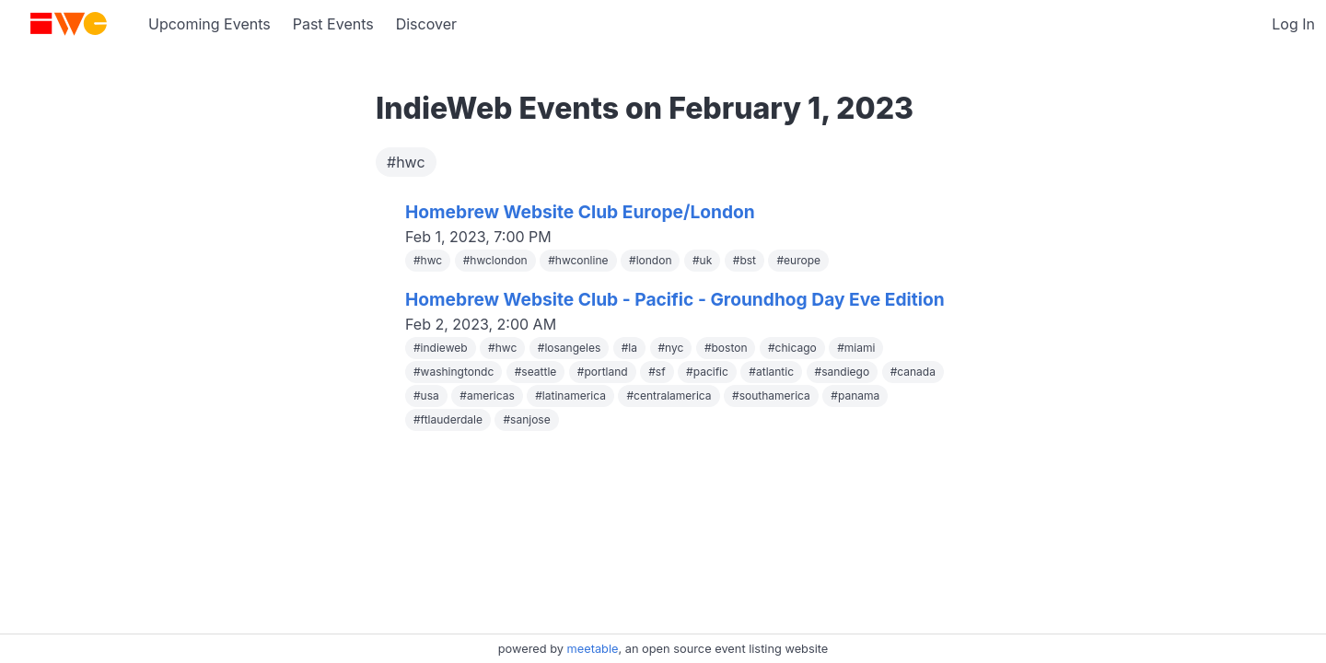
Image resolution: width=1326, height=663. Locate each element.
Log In (1293, 24)
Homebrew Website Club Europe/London (580, 212)
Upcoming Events (209, 24)
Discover (426, 24)
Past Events (333, 24)
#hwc (406, 162)
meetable (593, 649)
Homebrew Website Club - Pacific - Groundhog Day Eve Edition (675, 299)
